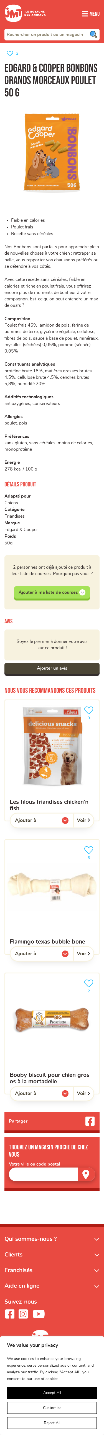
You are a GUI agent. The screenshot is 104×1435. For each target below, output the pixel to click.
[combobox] (52, 34)
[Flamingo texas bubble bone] (52, 903)
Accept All (52, 1393)
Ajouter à (37, 828)
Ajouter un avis (52, 674)
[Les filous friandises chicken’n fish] (52, 767)
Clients (13, 1261)
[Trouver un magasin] (86, 1181)
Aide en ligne (21, 1293)
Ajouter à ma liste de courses (52, 598)
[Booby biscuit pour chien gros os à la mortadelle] (52, 1040)
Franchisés (18, 1277)
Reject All (52, 1423)
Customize (52, 1408)
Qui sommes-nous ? (30, 1245)
